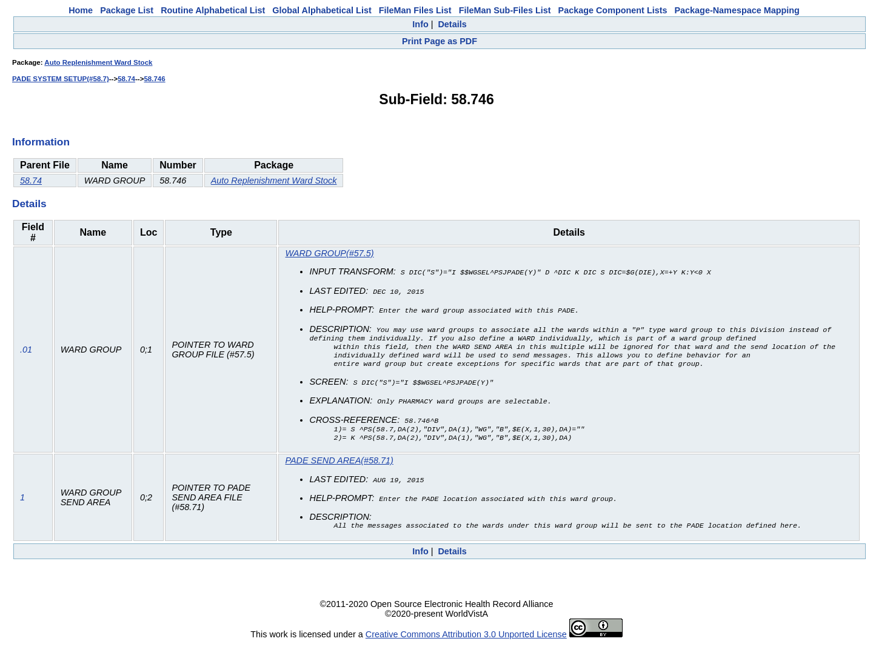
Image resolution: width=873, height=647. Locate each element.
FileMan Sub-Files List (505, 10)
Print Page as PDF (439, 41)
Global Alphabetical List (321, 10)
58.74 (126, 78)
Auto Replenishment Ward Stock (98, 62)
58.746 (154, 78)
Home (81, 10)
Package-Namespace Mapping (737, 10)
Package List (126, 10)
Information (41, 142)
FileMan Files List (415, 10)
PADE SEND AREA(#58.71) (339, 463)
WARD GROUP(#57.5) (330, 253)
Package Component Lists (612, 10)
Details (452, 24)
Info (420, 24)
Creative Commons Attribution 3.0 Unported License (466, 637)
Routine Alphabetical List (213, 10)
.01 (26, 351)
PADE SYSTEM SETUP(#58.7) (60, 78)
